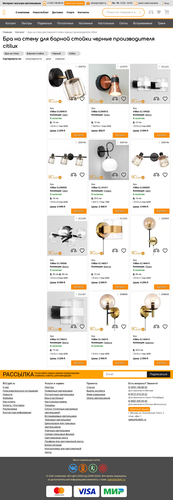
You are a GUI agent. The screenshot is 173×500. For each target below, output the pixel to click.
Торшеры (50, 405)
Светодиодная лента (56, 437)
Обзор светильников (98, 398)
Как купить (9, 401)
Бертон (107, 266)
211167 (81, 294)
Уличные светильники (57, 430)
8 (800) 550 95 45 (137, 401)
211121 (164, 66)
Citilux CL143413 (141, 339)
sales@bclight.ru (98, 3)
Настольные (106, 23)
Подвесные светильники (58, 390)
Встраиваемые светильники (61, 416)
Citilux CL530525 (141, 187)
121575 (122, 66)
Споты (123, 23)
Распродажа (10, 408)
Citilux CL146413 (141, 263)
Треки (161, 23)
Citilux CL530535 (58, 187)
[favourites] (82, 98)
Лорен (148, 266)
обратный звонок (74, 3)
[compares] (73, 98)
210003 (164, 218)
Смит (65, 114)
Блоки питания (53, 445)
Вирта (148, 114)
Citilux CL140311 (99, 263)
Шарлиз (149, 342)
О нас (6, 387)
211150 (81, 218)
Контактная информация (17, 412)
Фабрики (8, 398)
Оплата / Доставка (13, 405)
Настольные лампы (56, 401)
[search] (140, 12)
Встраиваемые (142, 23)
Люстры (26, 23)
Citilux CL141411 (99, 187)
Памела (108, 342)
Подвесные (44, 23)
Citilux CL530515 (58, 111)
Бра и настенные (54, 398)
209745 (81, 142)
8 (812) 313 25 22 (137, 394)
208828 (164, 294)
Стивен (107, 190)
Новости (7, 394)
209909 (122, 294)
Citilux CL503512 (99, 111)
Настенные (86, 23)
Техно (107, 114)
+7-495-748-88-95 (55, 3)
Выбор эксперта (96, 390)
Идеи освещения (96, 394)
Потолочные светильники (59, 394)
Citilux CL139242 (58, 263)
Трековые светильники (58, 419)
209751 (81, 66)
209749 (164, 142)
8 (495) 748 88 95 (137, 387)
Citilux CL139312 (58, 339)
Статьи (91, 387)
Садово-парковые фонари (59, 434)
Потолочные (65, 23)
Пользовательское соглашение (20, 390)
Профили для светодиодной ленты (64, 441)
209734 (122, 142)
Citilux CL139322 (141, 111)
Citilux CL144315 (99, 339)
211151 (122, 218)
